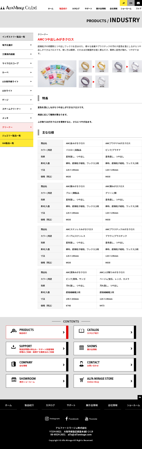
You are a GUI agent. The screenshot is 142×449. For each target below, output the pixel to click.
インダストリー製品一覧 (13, 36)
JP (123, 2)
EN (131, 2)
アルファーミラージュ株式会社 (18, 8)
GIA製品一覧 (8, 143)
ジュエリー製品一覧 (11, 135)
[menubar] (16, 86)
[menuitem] (16, 45)
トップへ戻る (140, 397)
